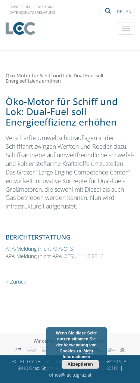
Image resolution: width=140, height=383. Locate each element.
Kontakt (46, 6)
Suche (108, 11)
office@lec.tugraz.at (70, 375)
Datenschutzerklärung (32, 12)
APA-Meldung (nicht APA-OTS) (40, 248)
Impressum (19, 6)
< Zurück (16, 281)
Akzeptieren (80, 364)
